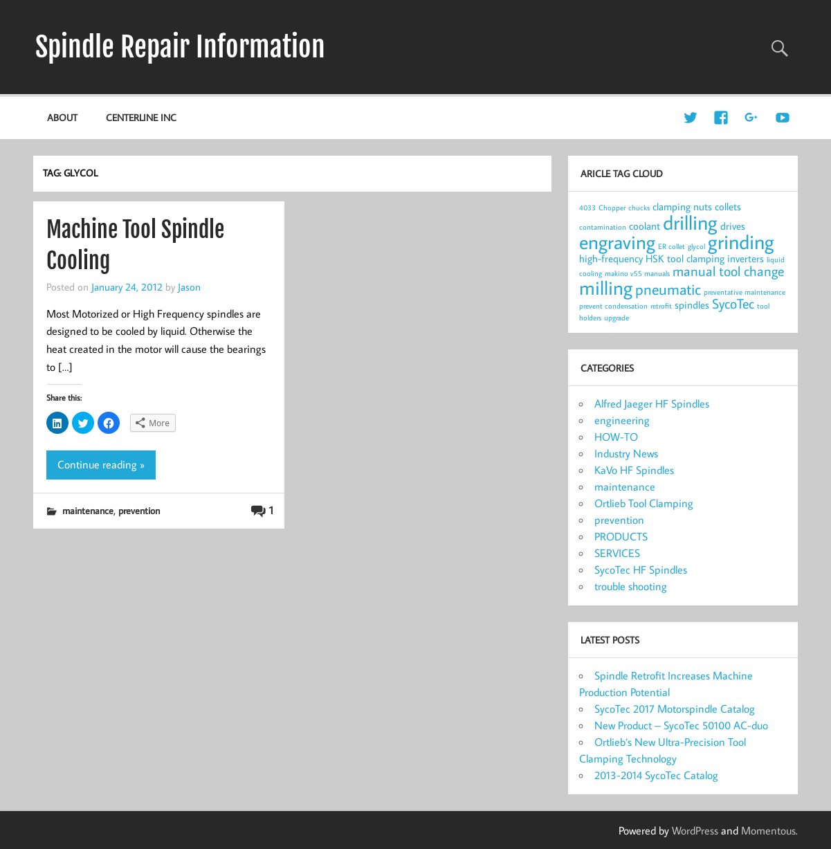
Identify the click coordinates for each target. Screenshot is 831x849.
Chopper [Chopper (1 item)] (612, 207)
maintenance (87, 510)
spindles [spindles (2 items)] (692, 304)
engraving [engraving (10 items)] (617, 242)
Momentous (768, 830)
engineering (622, 420)
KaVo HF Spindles (634, 470)
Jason (189, 286)
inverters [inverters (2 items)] (745, 258)
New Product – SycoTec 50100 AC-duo (681, 725)
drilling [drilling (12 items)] (690, 222)
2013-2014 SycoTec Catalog (656, 775)
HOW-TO (616, 437)
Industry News (626, 453)
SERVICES (617, 553)
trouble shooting (630, 586)
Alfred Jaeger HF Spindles (651, 403)
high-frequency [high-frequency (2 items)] (611, 258)
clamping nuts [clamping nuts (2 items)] (682, 206)
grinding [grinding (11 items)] (741, 242)
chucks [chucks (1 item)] (639, 207)
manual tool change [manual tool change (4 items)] (728, 271)
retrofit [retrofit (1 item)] (661, 306)
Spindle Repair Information (180, 47)
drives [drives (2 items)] (732, 225)
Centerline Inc (141, 117)
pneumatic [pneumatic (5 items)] (668, 289)
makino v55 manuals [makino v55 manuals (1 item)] (637, 273)
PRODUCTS (621, 536)
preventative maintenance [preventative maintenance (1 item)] (744, 292)
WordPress (695, 830)
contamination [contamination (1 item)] (602, 227)
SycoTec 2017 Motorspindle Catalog (674, 708)
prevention (139, 510)
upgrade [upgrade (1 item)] (616, 317)
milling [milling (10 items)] (605, 287)
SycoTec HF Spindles (640, 569)
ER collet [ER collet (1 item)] (671, 246)
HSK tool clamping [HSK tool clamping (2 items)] (685, 258)
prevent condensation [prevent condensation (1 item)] (613, 306)
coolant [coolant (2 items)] (644, 225)
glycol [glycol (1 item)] (696, 246)
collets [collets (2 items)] (728, 206)
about (62, 117)
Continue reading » (101, 464)
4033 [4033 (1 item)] (587, 207)
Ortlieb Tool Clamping (643, 503)
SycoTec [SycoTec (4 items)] (733, 303)
